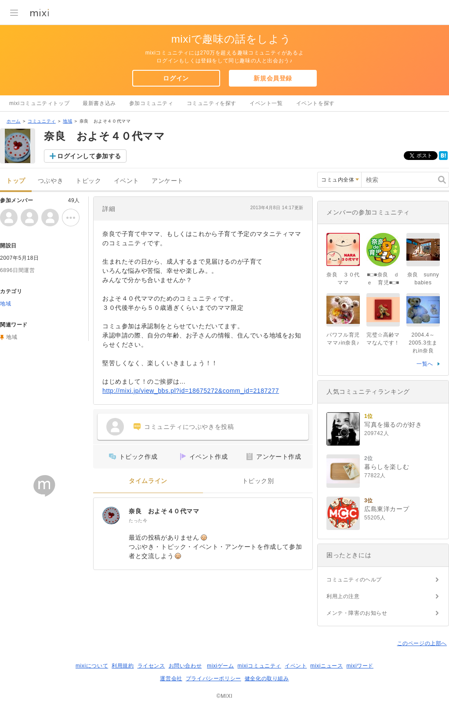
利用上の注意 (343, 596)
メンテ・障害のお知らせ (356, 613)
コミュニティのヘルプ (354, 580)
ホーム (14, 121)
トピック (88, 181)
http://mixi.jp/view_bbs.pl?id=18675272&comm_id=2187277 (190, 390)
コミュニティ (42, 121)
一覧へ (424, 364)
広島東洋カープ (386, 508)
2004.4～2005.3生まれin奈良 (423, 343)
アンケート (168, 181)
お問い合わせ (185, 666)
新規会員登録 (272, 78)
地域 (67, 121)
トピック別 (258, 481)
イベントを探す (315, 103)
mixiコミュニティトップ (39, 103)
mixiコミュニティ (259, 666)
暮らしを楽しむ (386, 466)
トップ (15, 181)
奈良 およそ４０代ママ (164, 511)
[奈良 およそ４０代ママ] (111, 515)
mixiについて (92, 666)
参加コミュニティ (151, 103)
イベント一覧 (266, 103)
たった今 (138, 520)
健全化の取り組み (267, 678)
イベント (126, 181)
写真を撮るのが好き (393, 424)
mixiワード (359, 666)
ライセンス (151, 666)
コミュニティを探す (211, 103)
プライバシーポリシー (213, 678)
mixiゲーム (220, 666)
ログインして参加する (89, 156)
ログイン (175, 78)
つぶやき (50, 181)
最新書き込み (99, 103)
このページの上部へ (422, 643)
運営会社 (171, 678)
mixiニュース (326, 666)
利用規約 (123, 666)
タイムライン (148, 481)
